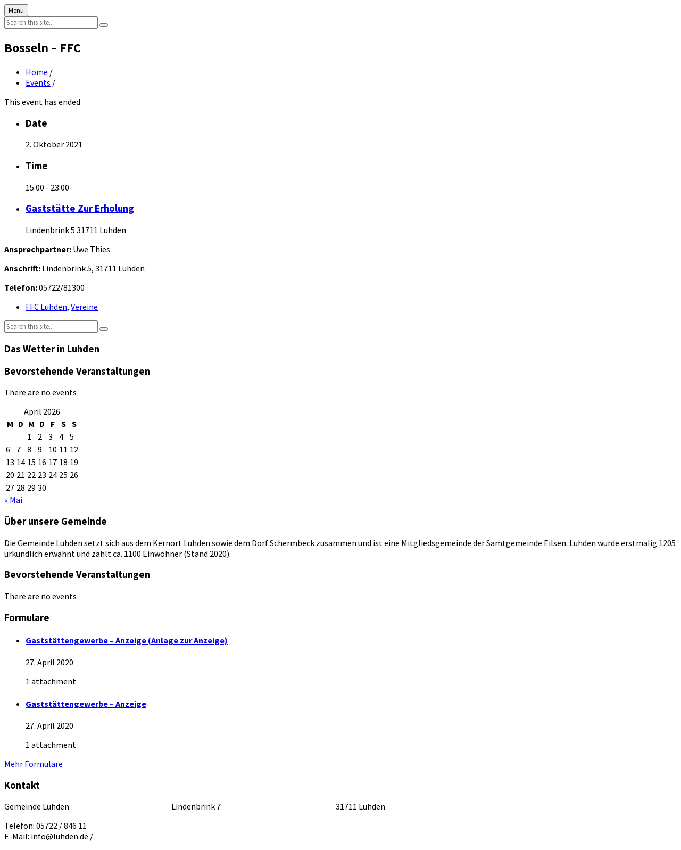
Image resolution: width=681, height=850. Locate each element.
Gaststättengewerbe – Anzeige (86, 703)
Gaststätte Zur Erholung (80, 208)
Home (37, 72)
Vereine (84, 306)
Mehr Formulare (33, 763)
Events (38, 82)
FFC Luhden (46, 306)
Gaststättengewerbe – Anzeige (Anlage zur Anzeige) (127, 640)
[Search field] (51, 22)
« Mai (13, 499)
